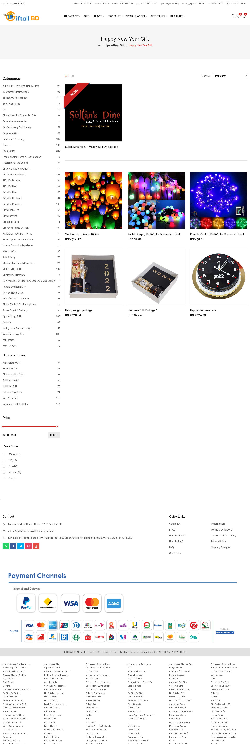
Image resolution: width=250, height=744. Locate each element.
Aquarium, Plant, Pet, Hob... (98, 668)
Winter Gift (31, 340)
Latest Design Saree (220, 722)
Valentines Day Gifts (31, 334)
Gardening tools (177, 704)
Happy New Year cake (203, 310)
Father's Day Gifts (31, 392)
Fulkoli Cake (91, 704)
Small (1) (13, 466)
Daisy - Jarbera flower (179, 689)
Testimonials (218, 524)
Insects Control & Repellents (31, 245)
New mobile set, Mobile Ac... (224, 730)
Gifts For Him (31, 192)
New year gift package (78, 310)
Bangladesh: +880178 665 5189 (25, 537)
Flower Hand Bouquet (12, 700)
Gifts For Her (159, 16)
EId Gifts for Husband (54, 693)
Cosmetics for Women (96, 689)
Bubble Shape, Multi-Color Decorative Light (154, 234)
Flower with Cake (94, 700)
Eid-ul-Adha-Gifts (93, 697)
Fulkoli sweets (134, 704)
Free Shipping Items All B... (15, 704)
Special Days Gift (136, 16)
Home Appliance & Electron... (141, 715)
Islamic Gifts (31, 251)
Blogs (102, 3)
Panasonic (7, 737)
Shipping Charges (220, 547)
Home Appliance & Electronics (31, 239)
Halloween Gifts (218, 711)
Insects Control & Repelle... (15, 719)
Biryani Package (135, 675)
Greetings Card (31, 221)
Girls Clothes (92, 711)
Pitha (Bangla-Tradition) (31, 298)
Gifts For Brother (31, 180)
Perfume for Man (136, 737)
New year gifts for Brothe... (15, 733)
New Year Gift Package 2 (143, 310)
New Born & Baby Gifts (96, 730)
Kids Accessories (219, 719)
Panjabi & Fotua (51, 737)
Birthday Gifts (31, 368)
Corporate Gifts (31, 133)
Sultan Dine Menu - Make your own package (91, 147)
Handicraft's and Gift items (31, 233)
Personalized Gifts (31, 292)
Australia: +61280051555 (57, 537)
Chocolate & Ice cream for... (141, 682)
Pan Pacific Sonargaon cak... (224, 733)
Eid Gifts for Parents (95, 693)
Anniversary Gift (31, 362)
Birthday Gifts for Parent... (98, 675)
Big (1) (12, 478)
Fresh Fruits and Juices (31, 162)
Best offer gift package (31, 92)
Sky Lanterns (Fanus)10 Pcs (82, 234)
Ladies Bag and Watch (179, 722)
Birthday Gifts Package (31, 97)
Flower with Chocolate (138, 700)
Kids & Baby (177, 16)
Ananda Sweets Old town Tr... (16, 664)
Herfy (88, 715)
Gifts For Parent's (31, 204)
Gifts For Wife (31, 216)
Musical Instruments (31, 275)
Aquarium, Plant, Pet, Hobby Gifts (31, 86)
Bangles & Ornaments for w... (224, 668)
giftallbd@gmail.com (43, 531)
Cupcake (132, 689)
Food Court (115, 16)
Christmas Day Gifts (178, 682)
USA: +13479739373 (121, 537)
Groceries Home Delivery (31, 227)
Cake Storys (8, 682)
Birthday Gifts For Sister (138, 671)
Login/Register (236, 3)
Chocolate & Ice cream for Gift (31, 115)
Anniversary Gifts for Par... (223, 664)
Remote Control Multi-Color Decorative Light (217, 234)
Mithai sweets (134, 726)
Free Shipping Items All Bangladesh (31, 156)
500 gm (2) (15, 454)
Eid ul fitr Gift (31, 386)
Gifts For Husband (31, 198)
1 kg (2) (13, 460)
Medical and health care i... (98, 726)
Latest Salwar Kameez (13, 726)
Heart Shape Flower (53, 715)
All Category (72, 16)
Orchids (48, 733)
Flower (99, 16)
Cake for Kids (50, 682)
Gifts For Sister (31, 210)
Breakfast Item (92, 679)
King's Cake (91, 722)
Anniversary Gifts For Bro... (98, 664)
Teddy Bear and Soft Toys (31, 328)
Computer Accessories (31, 121)
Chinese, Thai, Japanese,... (98, 682)
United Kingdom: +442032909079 (90, 537)
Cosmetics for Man (53, 689)
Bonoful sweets (176, 675)
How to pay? (146, 3)
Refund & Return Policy (223, 535)
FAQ (170, 3)
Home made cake (177, 715)
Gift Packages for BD (31, 174)
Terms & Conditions (221, 529)
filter (53, 435)
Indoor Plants (217, 715)
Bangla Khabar (175, 668)
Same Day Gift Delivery (31, 310)
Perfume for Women (179, 737)
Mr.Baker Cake (9, 730)
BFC (129, 668)
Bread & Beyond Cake (54, 679)
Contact (194, 3)
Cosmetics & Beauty (31, 139)
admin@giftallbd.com (20, 531)
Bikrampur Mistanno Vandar (57, 671)
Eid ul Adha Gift (31, 380)
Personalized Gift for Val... (223, 737)
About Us (216, 3)
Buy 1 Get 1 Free (31, 103)
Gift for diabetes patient (31, 168)
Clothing (6, 686)
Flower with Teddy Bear (180, 700)
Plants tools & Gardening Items (31, 304)
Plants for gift (217, 741)
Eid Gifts (214, 693)
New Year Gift (31, 398)
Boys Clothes (8, 679)
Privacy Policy (218, 541)
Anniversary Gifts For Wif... (181, 664)
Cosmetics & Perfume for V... (16, 689)
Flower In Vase (51, 700)
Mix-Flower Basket (177, 726)
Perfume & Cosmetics (96, 737)
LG (129, 722)
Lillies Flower (50, 726)
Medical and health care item (31, 263)
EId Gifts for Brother (12, 693)
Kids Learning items (12, 722)
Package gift (92, 733)
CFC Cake (173, 679)
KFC (87, 719)
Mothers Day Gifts (31, 269)
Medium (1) (15, 472)
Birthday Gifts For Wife (179, 671)
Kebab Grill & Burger (137, 719)
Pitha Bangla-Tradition (138, 741)
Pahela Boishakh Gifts (31, 286)
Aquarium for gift (52, 668)
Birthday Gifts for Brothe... (14, 675)
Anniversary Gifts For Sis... (139, 664)
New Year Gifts (176, 730)
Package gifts (134, 733)
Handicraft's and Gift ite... (14, 715)
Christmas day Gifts (31, 374)
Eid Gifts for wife (177, 693)
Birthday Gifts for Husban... (56, 675)
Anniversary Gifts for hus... (15, 668)
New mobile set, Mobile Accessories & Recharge (31, 280)
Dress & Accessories (220, 689)
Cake (87, 16)
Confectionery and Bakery (31, 127)
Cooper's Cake (134, 686)
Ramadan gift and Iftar (31, 404)
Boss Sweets (217, 675)
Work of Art (31, 345)
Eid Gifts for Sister (136, 693)
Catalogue (82, 3)
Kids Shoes (49, 722)
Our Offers (175, 553)
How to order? (122, 3)
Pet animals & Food (53, 741)
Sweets (31, 322)
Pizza (171, 741)
